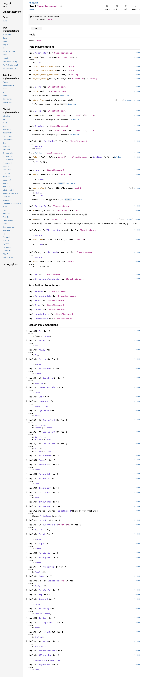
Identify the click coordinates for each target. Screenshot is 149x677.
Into (45, 492)
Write (38, 62)
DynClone (44, 410)
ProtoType (48, 566)
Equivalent (49, 420)
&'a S (64, 580)
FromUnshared (45, 516)
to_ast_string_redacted (45, 74)
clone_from (38, 100)
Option (63, 524)
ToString (44, 608)
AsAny (42, 340)
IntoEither (45, 501)
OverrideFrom (50, 524)
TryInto (47, 632)
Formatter (60, 115)
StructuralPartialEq (47, 279)
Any (41, 331)
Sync (37, 305)
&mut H (77, 188)
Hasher (40, 179)
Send (37, 300)
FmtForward (45, 455)
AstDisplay (41, 52)
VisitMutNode (54, 230)
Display (39, 126)
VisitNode (52, 252)
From (41, 460)
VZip (45, 641)
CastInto (48, 378)
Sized (40, 195)
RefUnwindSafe (43, 296)
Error (91, 115)
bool (78, 210)
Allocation (45, 655)
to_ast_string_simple (44, 66)
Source (31, 9)
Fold (37, 162)
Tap (41, 594)
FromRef (43, 464)
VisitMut (39, 244)
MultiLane (39, 646)
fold (35, 157)
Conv (41, 396)
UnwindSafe (41, 318)
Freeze (39, 291)
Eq (36, 274)
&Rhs (54, 219)
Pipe (41, 543)
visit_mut (38, 239)
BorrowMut (44, 368)
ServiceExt (45, 590)
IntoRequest (46, 506)
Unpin (38, 309)
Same (41, 576)
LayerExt (44, 520)
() (85, 115)
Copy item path (61, 6)
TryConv (43, 618)
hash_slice (38, 188)
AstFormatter (65, 57)
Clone (38, 86)
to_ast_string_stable (44, 70)
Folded (38, 153)
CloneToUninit (47, 387)
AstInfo (38, 146)
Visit (38, 266)
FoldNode (49, 141)
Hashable (44, 478)
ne (34, 219)
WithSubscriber (48, 650)
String (72, 66)
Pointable (44, 553)
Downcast (44, 401)
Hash (37, 170)
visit (35, 261)
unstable (128, 100)
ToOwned (43, 599)
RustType (38, 572)
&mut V (80, 239)
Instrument (45, 488)
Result (79, 115)
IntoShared (64, 510)
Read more (64, 95)
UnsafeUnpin (42, 314)
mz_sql (31, 3)
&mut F (61, 157)
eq (34, 210)
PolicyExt (44, 557)
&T (69, 524)
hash (35, 174)
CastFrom (38, 383)
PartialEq (40, 206)
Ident (49, 19)
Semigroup (53, 580)
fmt (34, 57)
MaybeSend (44, 664)
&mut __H (65, 174)
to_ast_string (40, 79)
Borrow (42, 359)
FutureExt (44, 474)
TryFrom (47, 622)
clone (35, 91)
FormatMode (78, 79)
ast (36, 3)
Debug (38, 110)
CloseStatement (63, 52)
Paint (42, 534)
